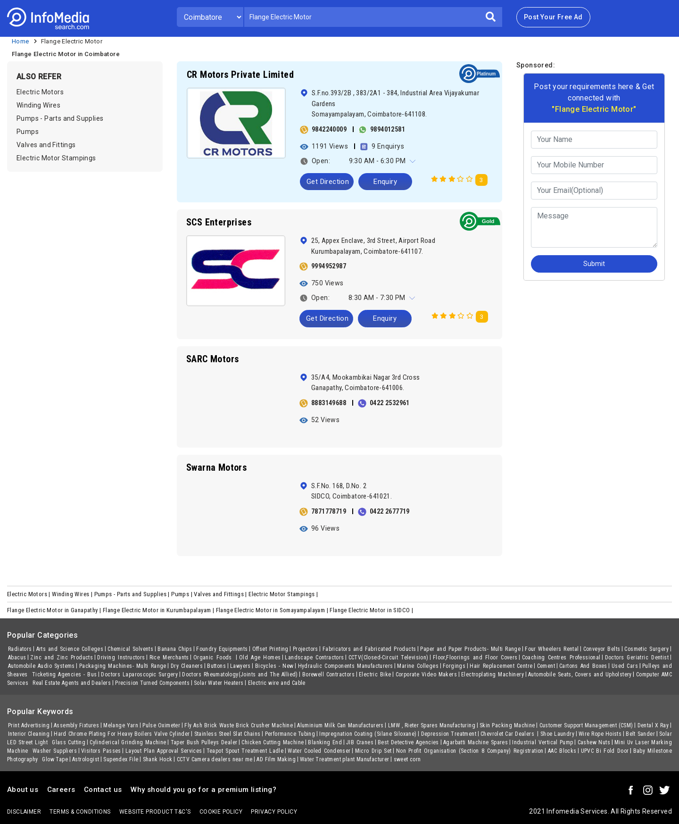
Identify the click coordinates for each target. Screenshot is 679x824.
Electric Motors (40, 92)
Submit (594, 263)
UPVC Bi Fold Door (605, 751)
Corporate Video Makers (426, 674)
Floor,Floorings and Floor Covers (475, 657)
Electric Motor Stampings (56, 158)
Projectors (305, 649)
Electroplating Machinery (492, 674)
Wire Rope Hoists (600, 734)
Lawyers (240, 666)
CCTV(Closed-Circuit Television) (388, 657)
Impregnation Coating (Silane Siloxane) (367, 734)
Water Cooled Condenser (319, 751)
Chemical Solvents (130, 649)
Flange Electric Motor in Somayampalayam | (273, 610)
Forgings (454, 666)
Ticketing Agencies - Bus (64, 674)
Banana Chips (174, 649)
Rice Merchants (169, 657)
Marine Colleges (418, 666)
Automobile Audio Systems (41, 666)
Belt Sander (640, 734)
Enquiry (385, 181)
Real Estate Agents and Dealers (72, 683)
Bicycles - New (274, 666)
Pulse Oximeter (161, 725)
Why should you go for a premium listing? (203, 789)
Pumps (28, 131)
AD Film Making (276, 759)
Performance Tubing (290, 734)
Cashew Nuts (594, 742)
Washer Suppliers (55, 751)
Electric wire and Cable (277, 683)
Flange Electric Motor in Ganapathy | (55, 610)
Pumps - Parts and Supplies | (133, 594)
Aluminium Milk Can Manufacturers (340, 725)
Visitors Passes (101, 751)
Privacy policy (274, 811)
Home (20, 41)
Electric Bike (375, 674)
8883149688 (328, 403)
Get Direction (327, 181)
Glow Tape (55, 759)
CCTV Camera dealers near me (215, 759)
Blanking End (325, 742)
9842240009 (329, 129)
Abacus (17, 657)
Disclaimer (24, 811)
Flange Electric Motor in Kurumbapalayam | (159, 610)
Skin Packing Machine (507, 725)
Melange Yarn (120, 725)
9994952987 (328, 266)
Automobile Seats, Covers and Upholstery (580, 674)
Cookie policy (220, 811)
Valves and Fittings (46, 145)
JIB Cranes (359, 742)
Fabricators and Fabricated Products (369, 649)
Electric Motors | (29, 594)
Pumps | (182, 594)
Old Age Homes (260, 657)
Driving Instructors (121, 657)
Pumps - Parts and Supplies (60, 118)
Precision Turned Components (152, 683)
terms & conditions (80, 811)
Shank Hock (158, 759)
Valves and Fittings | (221, 594)
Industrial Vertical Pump (542, 742)
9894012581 (387, 129)
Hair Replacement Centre (501, 666)
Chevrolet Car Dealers (508, 734)
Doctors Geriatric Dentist (637, 657)
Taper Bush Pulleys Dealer (204, 742)
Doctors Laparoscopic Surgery (139, 674)
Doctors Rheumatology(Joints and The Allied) (240, 674)
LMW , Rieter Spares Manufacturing (431, 725)
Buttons (216, 666)
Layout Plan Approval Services (163, 751)
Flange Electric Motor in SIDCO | (372, 610)
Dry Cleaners (187, 666)
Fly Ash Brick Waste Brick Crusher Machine (238, 725)
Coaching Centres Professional (561, 657)
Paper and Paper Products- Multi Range (470, 649)
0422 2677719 (390, 511)
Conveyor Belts (602, 649)
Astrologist (85, 759)
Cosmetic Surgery (646, 649)
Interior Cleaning (29, 734)
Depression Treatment (448, 734)
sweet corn (407, 759)
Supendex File (120, 759)
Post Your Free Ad (553, 17)
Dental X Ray (653, 725)
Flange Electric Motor (71, 41)
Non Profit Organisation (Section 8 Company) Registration (470, 751)
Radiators (20, 649)
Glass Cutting (68, 742)
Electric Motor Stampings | (284, 594)
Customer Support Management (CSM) (586, 725)
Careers (61, 789)
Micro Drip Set (373, 751)
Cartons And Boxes (583, 666)
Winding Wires (38, 105)
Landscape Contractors (314, 657)
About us (22, 789)
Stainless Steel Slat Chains (227, 734)
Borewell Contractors (328, 674)
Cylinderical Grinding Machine (128, 742)
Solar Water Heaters (219, 683)
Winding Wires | (73, 594)
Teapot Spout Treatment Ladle (245, 751)
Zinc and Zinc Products (61, 657)
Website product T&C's (154, 811)
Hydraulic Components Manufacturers (345, 666)
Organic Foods (214, 657)
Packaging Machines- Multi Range (122, 666)
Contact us (103, 789)
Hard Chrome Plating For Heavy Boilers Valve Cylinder (122, 734)
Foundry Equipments (222, 649)
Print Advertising (29, 725)
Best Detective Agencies (408, 742)
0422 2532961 (390, 403)
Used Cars (625, 666)
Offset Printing (270, 649)
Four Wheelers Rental (552, 649)
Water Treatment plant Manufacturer (344, 759)
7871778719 (328, 511)
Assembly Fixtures (76, 725)
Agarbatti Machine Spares (475, 742)
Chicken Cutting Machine (272, 742)
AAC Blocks (562, 751)
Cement (546, 666)
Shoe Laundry (557, 734)
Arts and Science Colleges (70, 649)
